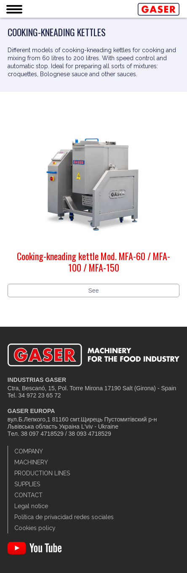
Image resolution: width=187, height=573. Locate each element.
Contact (28, 495)
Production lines (42, 473)
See (93, 290)
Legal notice (31, 506)
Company (28, 451)
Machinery (31, 462)
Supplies (27, 484)
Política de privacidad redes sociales (64, 517)
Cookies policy (35, 528)
